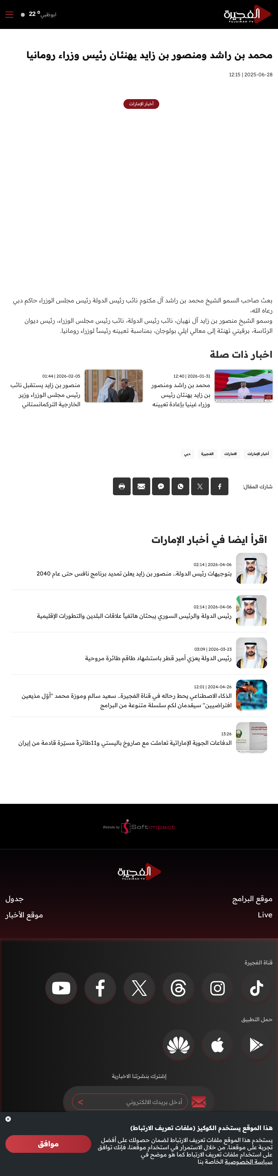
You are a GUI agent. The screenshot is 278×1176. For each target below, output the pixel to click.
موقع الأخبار (24, 915)
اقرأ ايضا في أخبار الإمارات (209, 540)
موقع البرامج (252, 899)
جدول (14, 899)
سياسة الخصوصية (249, 1161)
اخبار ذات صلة (241, 354)
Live (265, 915)
